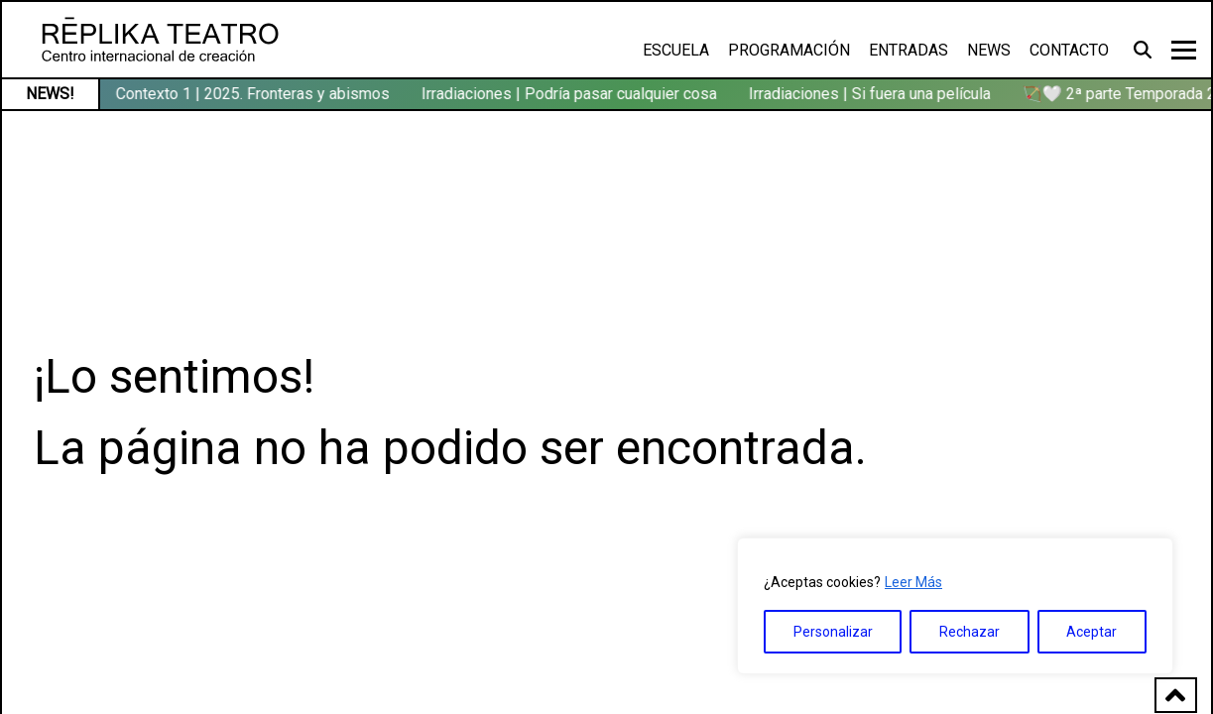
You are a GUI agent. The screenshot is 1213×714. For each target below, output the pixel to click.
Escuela (676, 50)
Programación (789, 50)
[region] (955, 605)
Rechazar (969, 632)
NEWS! (50, 93)
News (989, 50)
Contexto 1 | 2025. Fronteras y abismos (912, 93)
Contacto (1069, 50)
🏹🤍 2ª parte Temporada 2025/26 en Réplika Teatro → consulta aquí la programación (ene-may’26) (397, 93)
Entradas (908, 50)
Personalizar (833, 632)
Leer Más (913, 582)
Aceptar (1091, 632)
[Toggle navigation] (1183, 50)
